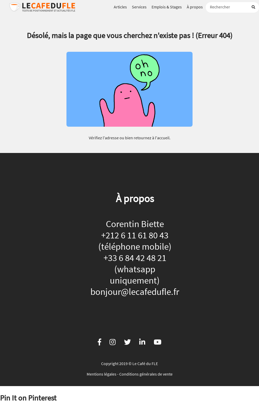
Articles (120, 6)
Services (139, 6)
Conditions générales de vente (146, 374)
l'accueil (162, 137)
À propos (195, 6)
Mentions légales (101, 374)
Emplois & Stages (167, 6)
